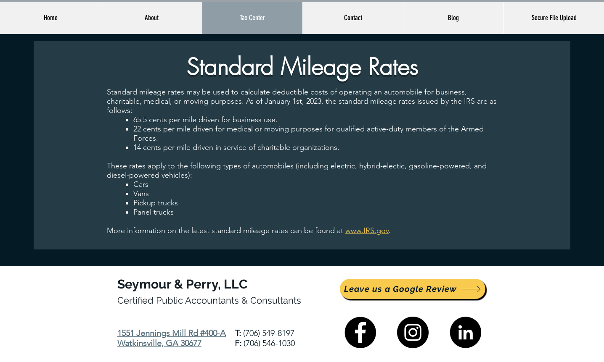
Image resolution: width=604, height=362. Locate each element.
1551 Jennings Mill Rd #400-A (171, 333)
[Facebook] (360, 332)
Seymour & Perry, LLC (182, 284)
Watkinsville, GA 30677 (159, 343)
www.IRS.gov (367, 230)
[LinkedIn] (465, 332)
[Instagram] (413, 332)
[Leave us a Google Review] (412, 289)
